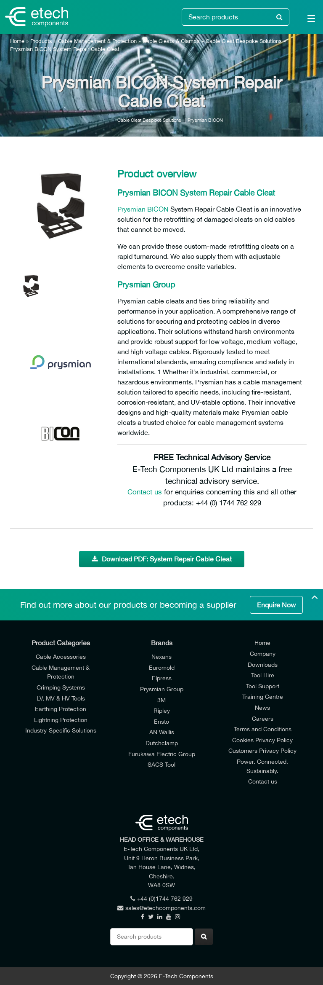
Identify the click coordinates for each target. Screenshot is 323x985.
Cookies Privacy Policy (262, 739)
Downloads (263, 664)
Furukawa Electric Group (161, 753)
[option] (60, 206)
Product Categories (61, 643)
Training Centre (262, 696)
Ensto (161, 721)
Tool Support (262, 686)
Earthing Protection (60, 708)
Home (17, 41)
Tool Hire (262, 675)
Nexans (161, 656)
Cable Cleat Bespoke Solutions (244, 41)
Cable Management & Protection (97, 41)
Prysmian (131, 209)
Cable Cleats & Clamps (171, 41)
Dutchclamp (162, 742)
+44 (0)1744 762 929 (161, 898)
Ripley (162, 710)
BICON (158, 209)
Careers (262, 718)
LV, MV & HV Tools (61, 698)
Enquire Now (276, 605)
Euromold (162, 667)
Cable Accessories (61, 656)
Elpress (162, 678)
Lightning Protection (60, 719)
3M (161, 699)
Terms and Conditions (262, 729)
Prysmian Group (161, 688)
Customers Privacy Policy (262, 750)
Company (262, 653)
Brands (161, 643)
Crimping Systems (61, 687)
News (262, 707)
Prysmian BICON (205, 120)
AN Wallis (161, 731)
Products (41, 41)
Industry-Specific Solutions (60, 730)
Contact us (144, 492)
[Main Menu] (306, 20)
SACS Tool (161, 764)
